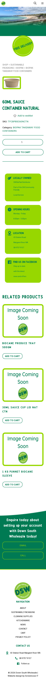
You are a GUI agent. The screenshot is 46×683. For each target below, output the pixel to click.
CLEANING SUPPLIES (23, 616)
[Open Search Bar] (35, 3)
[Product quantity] (22, 142)
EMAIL (23, 545)
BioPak (20, 68)
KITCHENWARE (23, 620)
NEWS (23, 624)
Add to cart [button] (12, 356)
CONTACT (23, 629)
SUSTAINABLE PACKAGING (23, 612)
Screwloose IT (31, 676)
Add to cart (23, 152)
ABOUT (23, 608)
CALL (23, 555)
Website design (15, 676)
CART (23, 633)
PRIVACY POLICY (23, 637)
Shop (5, 65)
